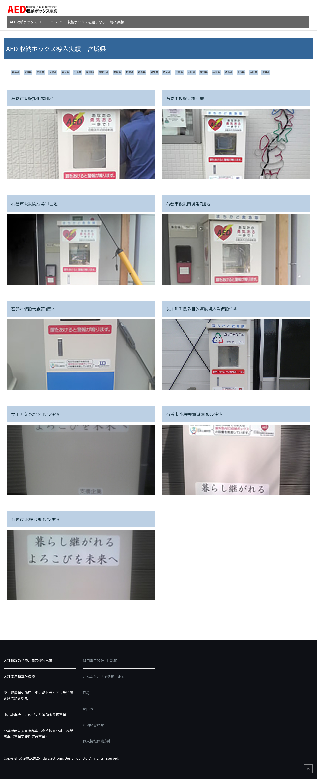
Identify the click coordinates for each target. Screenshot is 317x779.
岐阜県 (166, 72)
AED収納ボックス (26, 22)
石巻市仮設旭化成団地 (32, 98)
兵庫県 (216, 72)
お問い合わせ (93, 724)
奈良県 (204, 72)
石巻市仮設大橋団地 (185, 98)
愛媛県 (241, 72)
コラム (54, 22)
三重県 (179, 72)
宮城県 (28, 72)
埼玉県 (65, 72)
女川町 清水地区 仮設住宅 (35, 414)
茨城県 (52, 72)
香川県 (253, 72)
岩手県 (15, 72)
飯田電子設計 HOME (100, 660)
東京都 (90, 72)
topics (88, 708)
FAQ (86, 692)
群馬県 (117, 72)
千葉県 (77, 72)
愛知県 (154, 72)
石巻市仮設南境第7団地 (188, 203)
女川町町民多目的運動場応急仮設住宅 (202, 309)
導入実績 (117, 21)
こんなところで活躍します (104, 676)
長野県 (129, 72)
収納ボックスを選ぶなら (86, 21)
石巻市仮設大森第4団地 (33, 309)
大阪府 (191, 72)
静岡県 (142, 72)
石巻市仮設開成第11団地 (34, 203)
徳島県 (228, 72)
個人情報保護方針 (97, 740)
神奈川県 (103, 72)
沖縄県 (265, 72)
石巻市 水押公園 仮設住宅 (35, 519)
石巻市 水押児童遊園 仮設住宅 (194, 414)
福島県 (40, 72)
